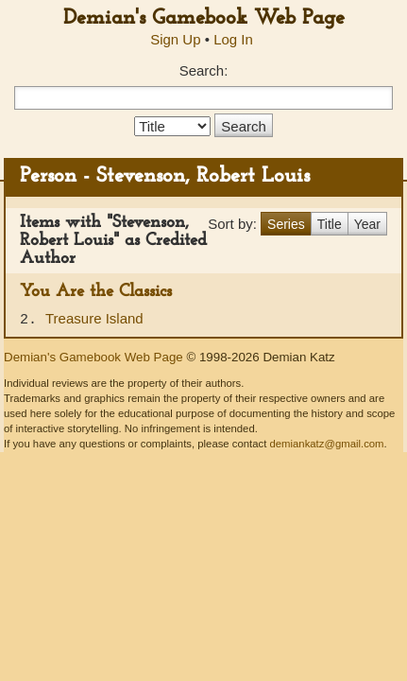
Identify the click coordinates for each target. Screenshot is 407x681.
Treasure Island (94, 318)
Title (329, 224)
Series (286, 224)
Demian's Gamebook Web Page (204, 18)
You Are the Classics (96, 292)
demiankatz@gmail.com (326, 443)
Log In (233, 39)
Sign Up (175, 39)
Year (367, 224)
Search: (204, 70)
